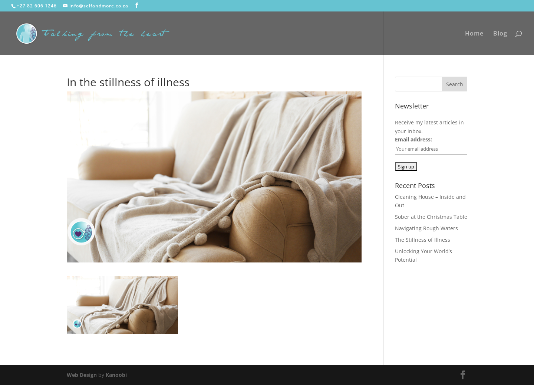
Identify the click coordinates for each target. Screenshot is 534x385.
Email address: (431, 145)
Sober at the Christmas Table (431, 216)
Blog (500, 34)
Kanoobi (116, 374)
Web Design (82, 374)
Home (474, 34)
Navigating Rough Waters (426, 228)
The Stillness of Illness (422, 239)
